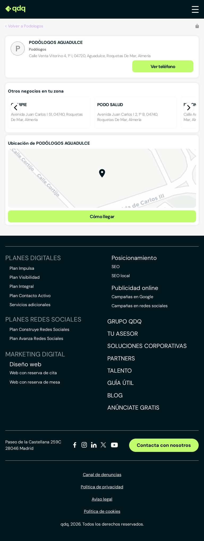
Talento (119, 370)
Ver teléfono (163, 66)
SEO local (121, 275)
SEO (116, 266)
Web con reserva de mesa (35, 382)
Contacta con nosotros (164, 445)
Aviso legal (102, 499)
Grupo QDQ (124, 321)
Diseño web (25, 364)
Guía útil (120, 383)
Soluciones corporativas (147, 346)
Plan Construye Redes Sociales (39, 329)
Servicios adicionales (30, 304)
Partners (121, 358)
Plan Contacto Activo (30, 295)
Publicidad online (135, 288)
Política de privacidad (102, 487)
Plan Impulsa (22, 268)
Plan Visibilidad (25, 277)
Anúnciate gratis (133, 407)
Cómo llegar (102, 216)
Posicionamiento (134, 258)
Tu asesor (122, 334)
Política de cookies (102, 511)
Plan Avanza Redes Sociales (36, 338)
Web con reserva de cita (33, 373)
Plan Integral (22, 286)
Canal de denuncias (102, 474)
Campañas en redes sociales (140, 306)
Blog (115, 395)
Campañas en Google (132, 296)
